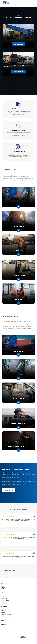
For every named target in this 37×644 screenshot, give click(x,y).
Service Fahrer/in (4, 612)
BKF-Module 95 (4, 595)
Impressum (3, 622)
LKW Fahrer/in (3, 608)
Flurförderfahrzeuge (5, 600)
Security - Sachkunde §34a (6, 614)
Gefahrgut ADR (4, 598)
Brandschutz (3, 602)
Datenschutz (3, 624)
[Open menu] (33, 4)
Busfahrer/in (3, 610)
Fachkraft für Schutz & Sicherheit (7, 616)
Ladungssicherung (4, 596)
